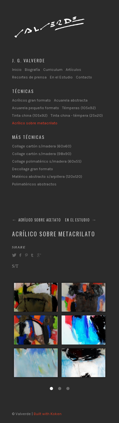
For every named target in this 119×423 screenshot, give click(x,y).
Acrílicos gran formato (31, 100)
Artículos (73, 69)
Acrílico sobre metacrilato (34, 123)
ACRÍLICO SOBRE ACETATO (39, 219)
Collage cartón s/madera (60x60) (41, 146)
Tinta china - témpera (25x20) (77, 115)
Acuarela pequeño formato (35, 108)
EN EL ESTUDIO (77, 219)
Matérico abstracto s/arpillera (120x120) (47, 176)
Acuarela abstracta (71, 100)
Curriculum (53, 69)
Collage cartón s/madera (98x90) (41, 154)
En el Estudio (61, 77)
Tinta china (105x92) (30, 115)
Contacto (84, 77)
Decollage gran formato (32, 169)
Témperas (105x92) (79, 108)
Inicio (17, 69)
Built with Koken (48, 414)
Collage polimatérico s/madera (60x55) (47, 161)
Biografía (32, 69)
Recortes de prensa (29, 77)
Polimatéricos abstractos (34, 184)
